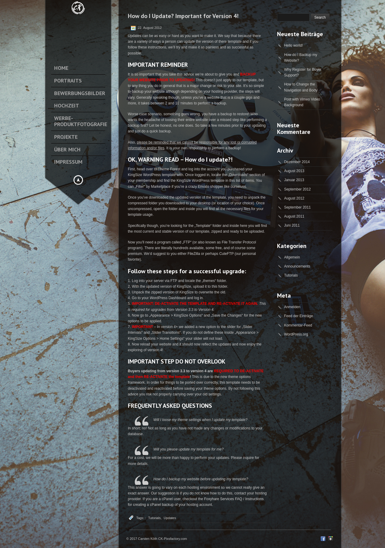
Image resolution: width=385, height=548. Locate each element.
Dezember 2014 (297, 162)
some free (214, 248)
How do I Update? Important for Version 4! (183, 16)
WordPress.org (296, 334)
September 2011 (297, 207)
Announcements (297, 266)
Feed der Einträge (298, 316)
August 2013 (294, 171)
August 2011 (294, 216)
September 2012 (297, 189)
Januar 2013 (294, 180)
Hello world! (293, 45)
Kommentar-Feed (298, 325)
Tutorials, (155, 518)
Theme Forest (169, 169)
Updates (170, 518)
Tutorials (291, 275)
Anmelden (292, 307)
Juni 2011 (292, 225)
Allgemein (292, 257)
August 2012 (294, 198)
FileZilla (194, 254)
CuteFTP (226, 254)
